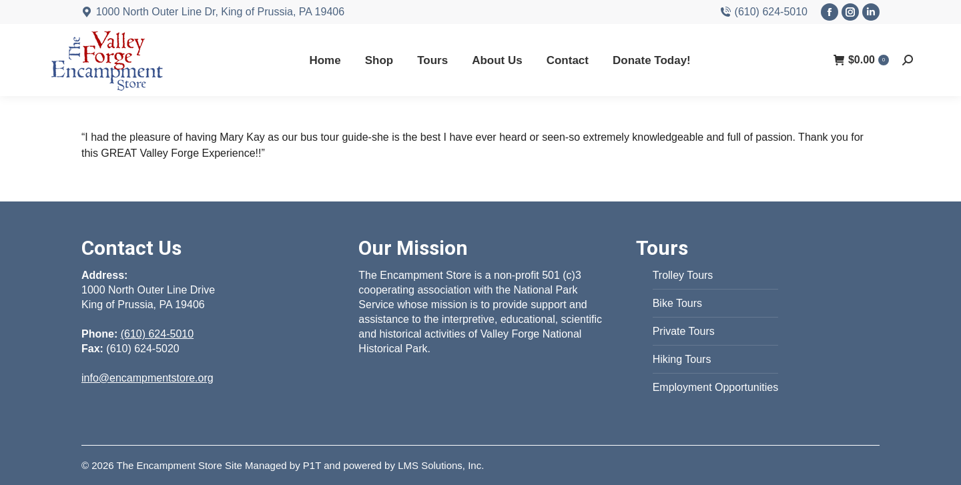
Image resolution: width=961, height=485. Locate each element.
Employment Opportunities (716, 387)
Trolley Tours (683, 275)
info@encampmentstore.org (147, 378)
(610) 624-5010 (764, 12)
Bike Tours (677, 303)
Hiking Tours (682, 359)
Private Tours (684, 331)
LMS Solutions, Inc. (441, 465)
